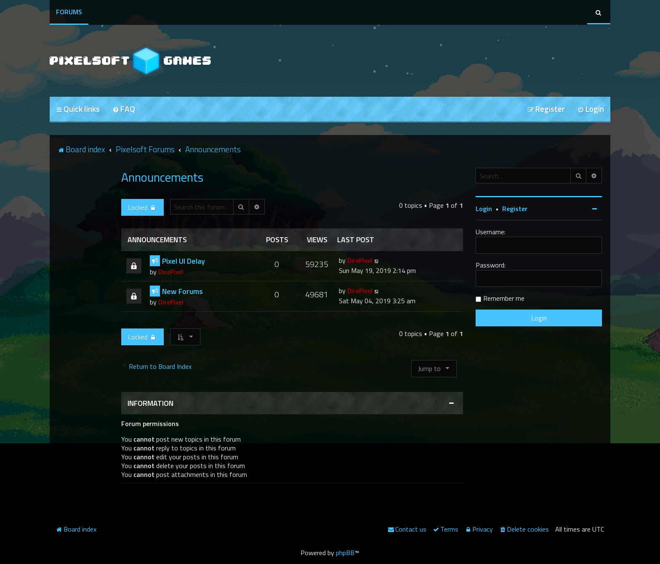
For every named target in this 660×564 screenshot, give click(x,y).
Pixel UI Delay (183, 261)
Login (484, 209)
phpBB (345, 553)
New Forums (182, 291)
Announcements (162, 177)
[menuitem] (123, 109)
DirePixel (171, 272)
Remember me (503, 298)
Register (514, 209)
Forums (69, 12)
